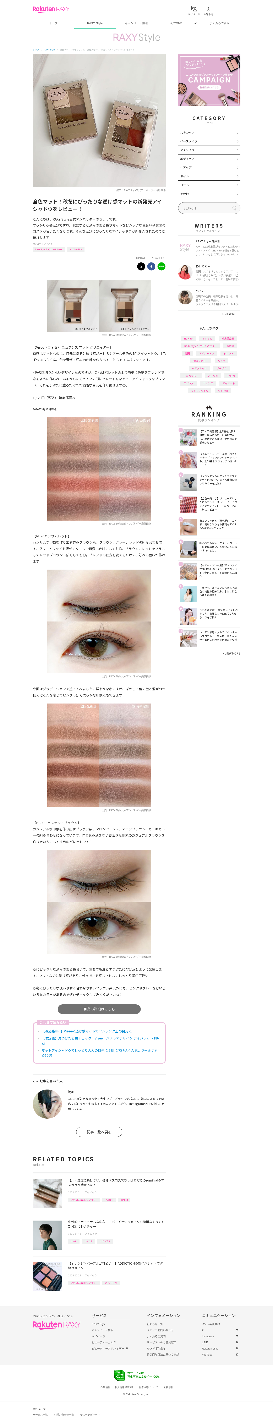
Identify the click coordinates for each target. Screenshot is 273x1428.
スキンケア (187, 132)
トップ (53, 23)
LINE (205, 1342)
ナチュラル (105, 1241)
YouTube (207, 1354)
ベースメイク (188, 141)
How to (74, 1241)
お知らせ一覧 (155, 1324)
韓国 (187, 353)
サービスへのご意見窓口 (161, 1342)
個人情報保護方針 (125, 1387)
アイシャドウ (76, 249)
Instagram (208, 1336)
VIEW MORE (231, 314)
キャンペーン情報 (136, 23)
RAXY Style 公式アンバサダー (48, 249)
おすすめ (207, 338)
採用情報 (168, 1387)
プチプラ (221, 368)
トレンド (229, 353)
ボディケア (187, 159)
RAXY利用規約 (156, 1348)
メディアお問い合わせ (160, 1330)
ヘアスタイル (199, 368)
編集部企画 (228, 338)
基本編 (230, 346)
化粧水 (231, 376)
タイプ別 (223, 390)
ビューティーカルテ (104, 1342)
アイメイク (49, 243)
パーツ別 (88, 1241)
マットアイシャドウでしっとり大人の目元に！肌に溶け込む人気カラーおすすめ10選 (100, 1053)
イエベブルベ (191, 376)
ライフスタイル (199, 390)
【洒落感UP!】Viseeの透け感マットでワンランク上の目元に (87, 1030)
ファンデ (208, 383)
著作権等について (149, 1387)
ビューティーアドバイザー (108, 1348)
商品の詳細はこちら (99, 1008)
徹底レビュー (200, 361)
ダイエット (229, 383)
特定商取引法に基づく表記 (163, 1354)
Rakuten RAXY (51, 9)
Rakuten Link (210, 1348)
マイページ (98, 1336)
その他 (184, 193)
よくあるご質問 (219, 23)
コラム (184, 185)
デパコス (188, 383)
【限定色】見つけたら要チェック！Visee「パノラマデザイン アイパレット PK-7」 (100, 1041)
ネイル (184, 176)
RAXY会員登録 (211, 1324)
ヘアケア (186, 167)
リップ (221, 361)
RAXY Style (95, 23)
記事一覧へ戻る (99, 1131)
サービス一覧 (40, 1414)
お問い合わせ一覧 (64, 1414)
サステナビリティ (90, 1414)
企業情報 (105, 1387)
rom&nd (124, 1199)
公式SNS (176, 23)
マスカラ (109, 1199)
